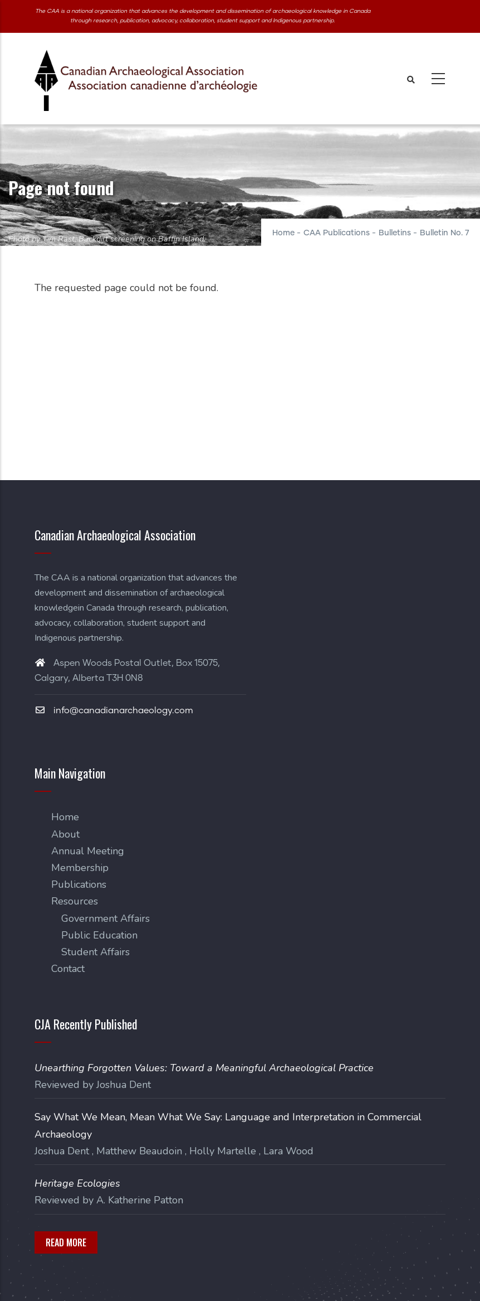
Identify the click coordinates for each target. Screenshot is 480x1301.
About (65, 834)
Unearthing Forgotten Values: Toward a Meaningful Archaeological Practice (204, 1068)
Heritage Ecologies (77, 1183)
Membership (80, 867)
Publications (78, 884)
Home (283, 233)
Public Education (99, 935)
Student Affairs (95, 952)
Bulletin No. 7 (444, 233)
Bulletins (395, 233)
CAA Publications (336, 233)
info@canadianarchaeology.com (114, 710)
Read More (66, 1242)
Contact (68, 968)
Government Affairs (105, 918)
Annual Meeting (87, 851)
